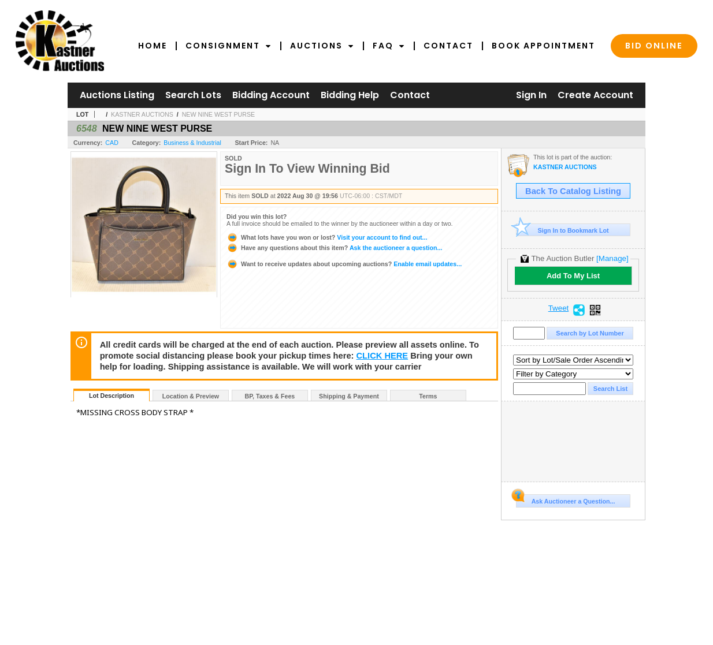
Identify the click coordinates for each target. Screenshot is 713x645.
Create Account (595, 95)
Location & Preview (190, 396)
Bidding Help (350, 95)
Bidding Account (271, 95)
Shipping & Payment (349, 396)
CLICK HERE (382, 355)
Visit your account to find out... (326, 237)
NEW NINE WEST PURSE (218, 114)
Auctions (322, 45)
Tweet (558, 308)
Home (152, 45)
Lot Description (111, 395)
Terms (428, 396)
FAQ (389, 45)
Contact (448, 45)
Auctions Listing (117, 95)
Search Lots (193, 95)
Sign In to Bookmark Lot (562, 230)
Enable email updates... (344, 263)
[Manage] (612, 258)
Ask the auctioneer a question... (334, 247)
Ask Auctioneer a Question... (565, 499)
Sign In (531, 95)
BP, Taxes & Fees (270, 396)
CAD (111, 142)
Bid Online (654, 45)
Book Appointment (543, 45)
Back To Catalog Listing (573, 191)
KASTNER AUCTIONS (142, 114)
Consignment (228, 45)
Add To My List (573, 275)
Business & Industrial (192, 142)
